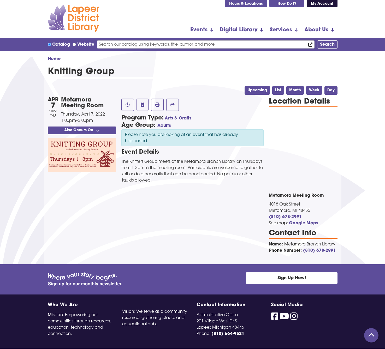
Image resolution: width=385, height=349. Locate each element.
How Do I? (286, 4)
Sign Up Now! (291, 278)
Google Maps (303, 223)
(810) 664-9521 (227, 334)
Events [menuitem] (199, 30)
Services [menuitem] (281, 30)
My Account (322, 4)
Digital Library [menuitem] (238, 30)
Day (331, 90)
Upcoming (257, 90)
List (278, 90)
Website (85, 45)
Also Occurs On (82, 130)
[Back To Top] (371, 335)
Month (295, 90)
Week (314, 90)
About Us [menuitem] (316, 30)
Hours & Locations (246, 4)
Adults (164, 126)
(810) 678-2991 (285, 217)
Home (54, 59)
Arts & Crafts (178, 118)
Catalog (61, 45)
